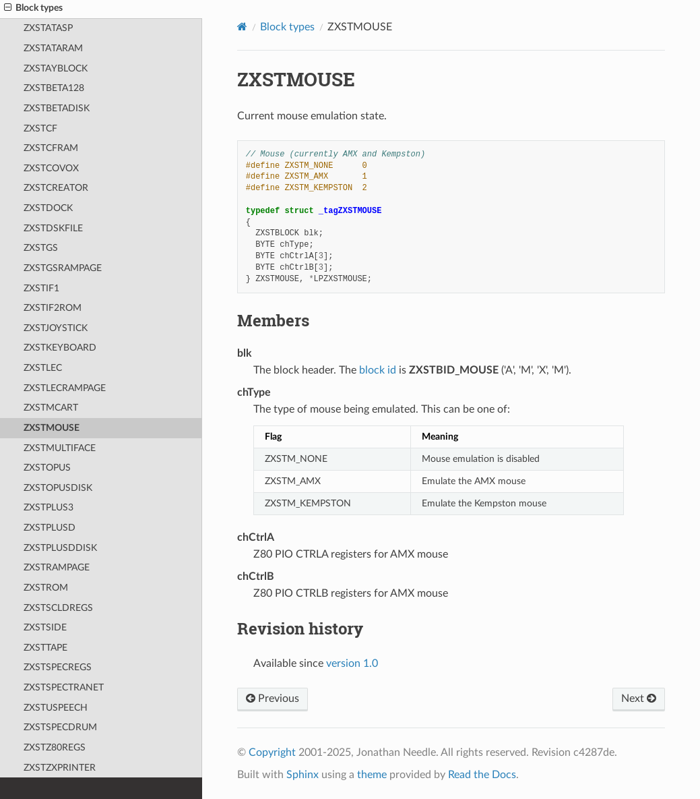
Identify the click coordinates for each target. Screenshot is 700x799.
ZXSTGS (41, 248)
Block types (287, 27)
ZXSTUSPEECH (56, 708)
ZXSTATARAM (53, 48)
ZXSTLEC (43, 368)
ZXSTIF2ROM (53, 308)
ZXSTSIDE (45, 627)
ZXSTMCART (51, 408)
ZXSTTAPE (45, 648)
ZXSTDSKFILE (53, 228)
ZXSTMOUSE (51, 428)
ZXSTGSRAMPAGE (63, 268)
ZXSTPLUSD (49, 528)
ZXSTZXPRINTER (60, 768)
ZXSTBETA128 (54, 88)
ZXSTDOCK (48, 208)
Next (638, 698)
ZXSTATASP (48, 28)
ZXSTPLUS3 (48, 507)
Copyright (272, 752)
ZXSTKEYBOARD (60, 348)
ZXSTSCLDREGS (58, 608)
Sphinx (302, 774)
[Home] (242, 26)
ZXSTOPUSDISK (58, 488)
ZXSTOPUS (47, 468)
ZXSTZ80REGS (55, 747)
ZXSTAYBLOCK (56, 68)
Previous (272, 698)
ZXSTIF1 (41, 288)
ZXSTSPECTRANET (64, 687)
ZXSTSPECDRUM (60, 727)
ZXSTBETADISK (57, 108)
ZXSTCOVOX (51, 168)
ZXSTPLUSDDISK (60, 548)
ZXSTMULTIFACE (60, 448)
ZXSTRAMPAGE (57, 567)
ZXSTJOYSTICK (56, 328)
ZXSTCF (40, 128)
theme (372, 774)
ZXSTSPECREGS (58, 667)
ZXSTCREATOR (56, 188)
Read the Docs (482, 774)
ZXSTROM (46, 588)
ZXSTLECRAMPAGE (65, 388)
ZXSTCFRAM (51, 148)
